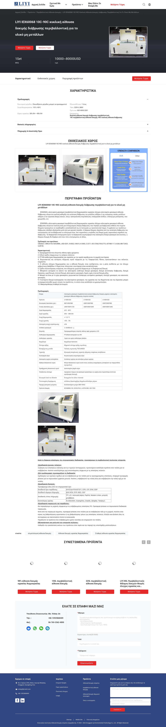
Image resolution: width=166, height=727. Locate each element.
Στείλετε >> (117, 709)
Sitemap (69, 719)
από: (80, 639)
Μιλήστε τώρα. (24, 48)
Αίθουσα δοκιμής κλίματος (91, 683)
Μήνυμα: (81, 613)
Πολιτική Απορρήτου (93, 719)
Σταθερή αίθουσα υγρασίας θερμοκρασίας (110, 533)
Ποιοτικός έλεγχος (62, 691)
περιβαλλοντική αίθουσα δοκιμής (48, 12)
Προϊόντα (31, 12)
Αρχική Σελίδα (20, 12)
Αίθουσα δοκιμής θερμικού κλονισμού (91, 695)
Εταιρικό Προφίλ (61, 683)
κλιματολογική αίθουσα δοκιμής (39, 533)
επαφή (58, 696)
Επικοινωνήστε (87, 663)
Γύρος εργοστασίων (62, 687)
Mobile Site (79, 719)
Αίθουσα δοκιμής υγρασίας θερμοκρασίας (73, 533)
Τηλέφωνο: (82, 651)
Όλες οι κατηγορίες (89, 700)
